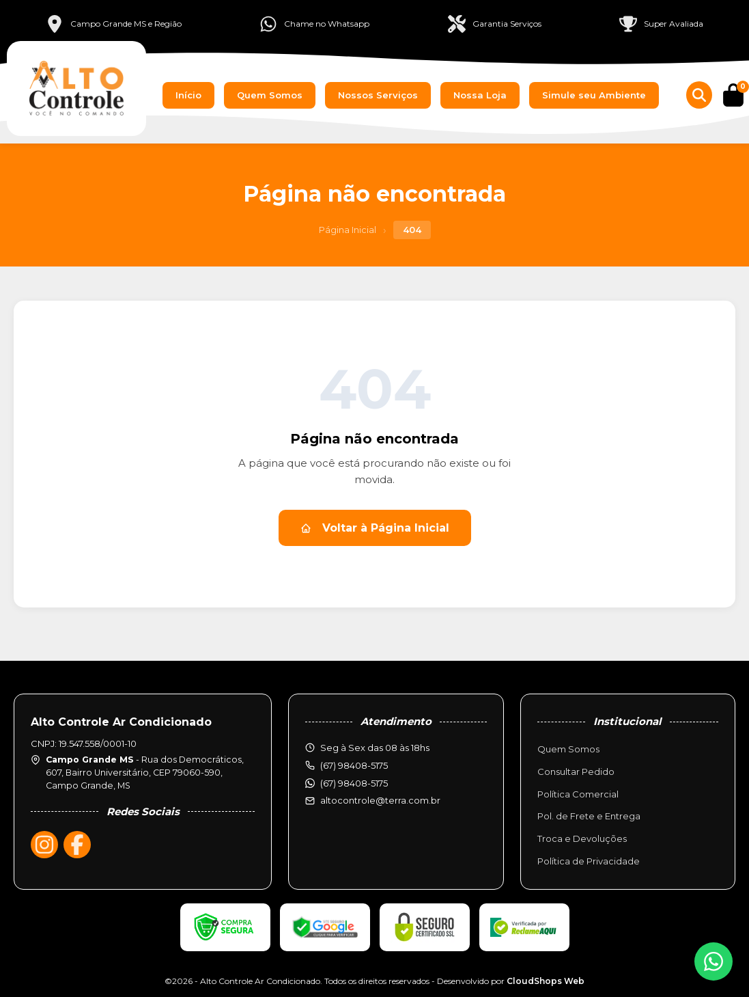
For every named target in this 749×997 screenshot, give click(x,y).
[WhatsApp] (713, 961)
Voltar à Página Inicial (374, 527)
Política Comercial (578, 794)
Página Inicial (347, 229)
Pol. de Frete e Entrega (588, 815)
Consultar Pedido (575, 771)
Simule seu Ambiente (594, 95)
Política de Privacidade (588, 861)
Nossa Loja (480, 95)
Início (188, 95)
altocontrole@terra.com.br (380, 800)
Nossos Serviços (378, 95)
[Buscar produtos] (699, 95)
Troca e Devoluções (582, 838)
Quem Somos (269, 95)
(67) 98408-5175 (354, 783)
